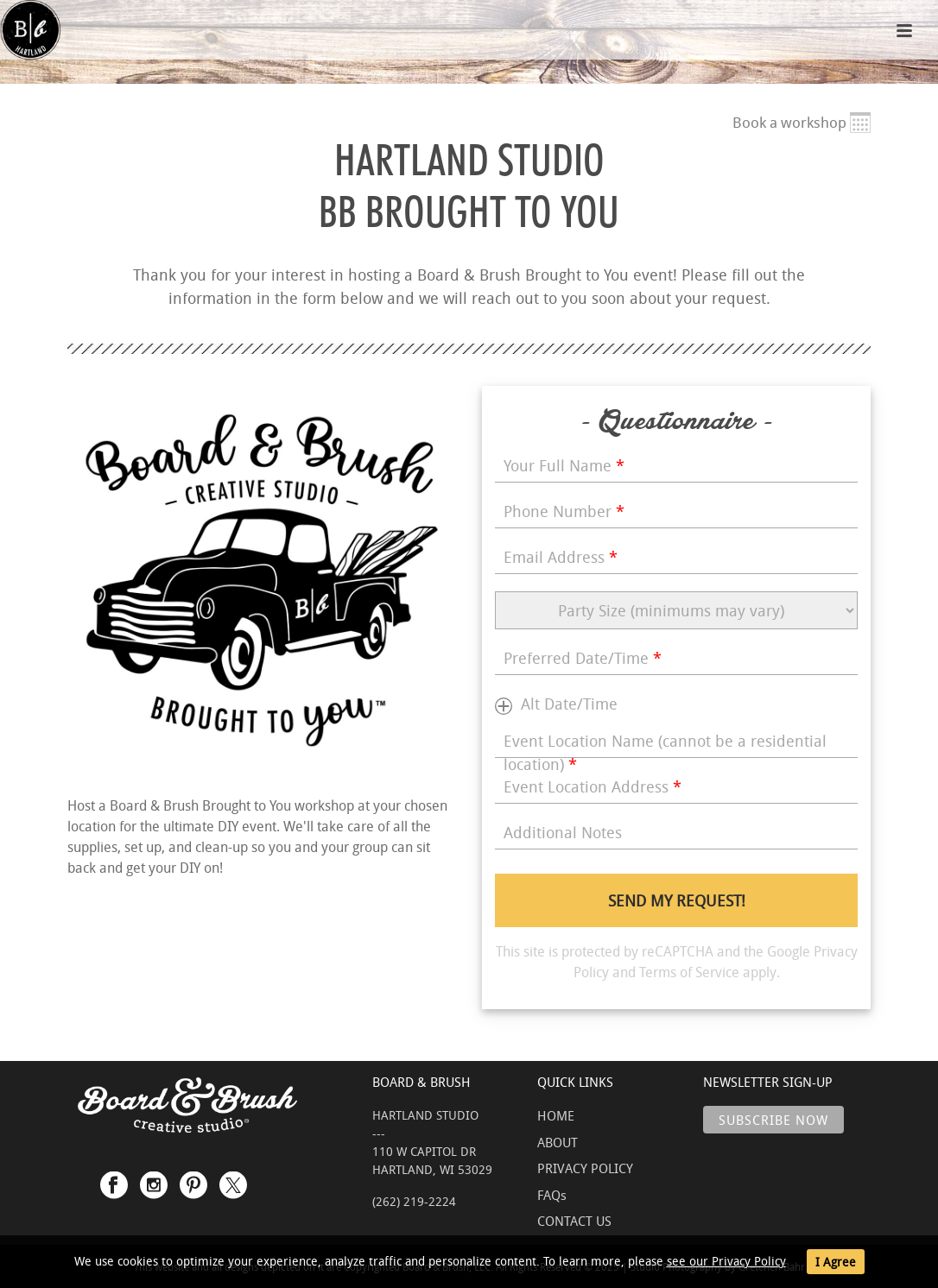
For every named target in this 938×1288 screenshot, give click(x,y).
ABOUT (557, 1142)
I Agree (835, 1261)
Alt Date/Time (569, 703)
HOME (555, 1115)
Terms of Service (689, 972)
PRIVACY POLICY (585, 1168)
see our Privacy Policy (726, 1261)
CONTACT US (574, 1220)
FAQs (552, 1194)
